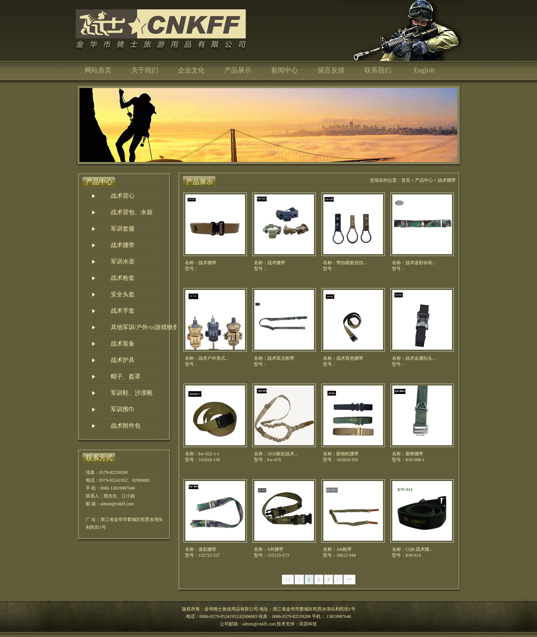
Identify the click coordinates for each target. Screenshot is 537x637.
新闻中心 (284, 70)
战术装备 (123, 343)
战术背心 (123, 196)
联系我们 (377, 70)
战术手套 (123, 310)
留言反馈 (331, 70)
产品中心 (424, 180)
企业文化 (191, 70)
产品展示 (237, 70)
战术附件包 (126, 425)
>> (349, 579)
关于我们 (144, 70)
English (424, 70)
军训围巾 (123, 409)
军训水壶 (123, 261)
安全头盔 (123, 294)
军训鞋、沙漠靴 (132, 393)
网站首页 (98, 70)
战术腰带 (123, 245)
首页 (405, 180)
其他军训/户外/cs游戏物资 (145, 327)
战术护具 (123, 360)
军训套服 (123, 228)
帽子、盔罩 (126, 376)
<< (288, 579)
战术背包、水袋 (132, 212)
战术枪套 (123, 278)
